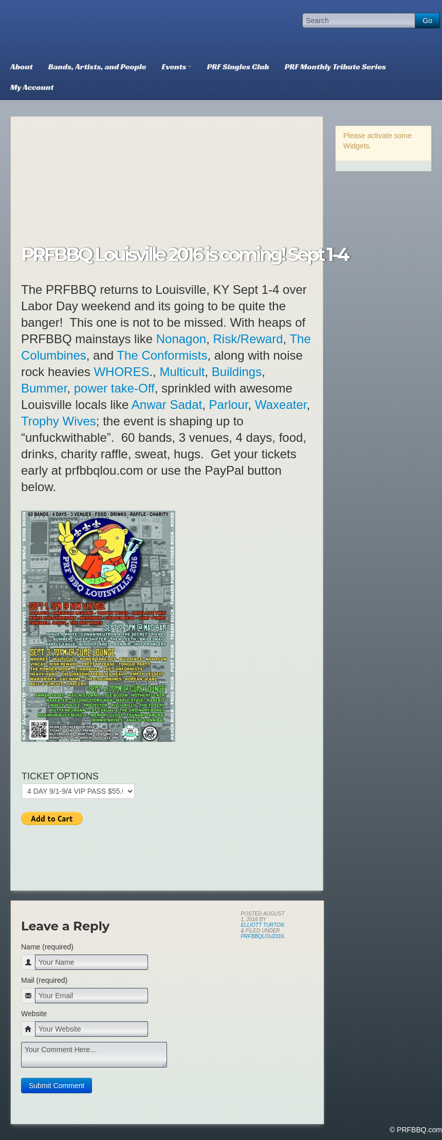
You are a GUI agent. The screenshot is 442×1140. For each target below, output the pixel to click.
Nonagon (181, 339)
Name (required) (47, 947)
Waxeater (281, 405)
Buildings (237, 372)
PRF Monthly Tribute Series (335, 66)
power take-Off (114, 388)
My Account (31, 87)
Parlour (228, 405)
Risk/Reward (248, 339)
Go (427, 20)
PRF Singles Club (238, 66)
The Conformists (162, 355)
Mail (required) (44, 980)
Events (177, 66)
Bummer (44, 388)
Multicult (182, 372)
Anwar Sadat (167, 405)
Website (34, 1014)
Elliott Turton (262, 925)
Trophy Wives (58, 421)
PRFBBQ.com (80, 28)
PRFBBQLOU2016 (262, 936)
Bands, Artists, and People (97, 66)
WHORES (121, 372)
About (21, 66)
